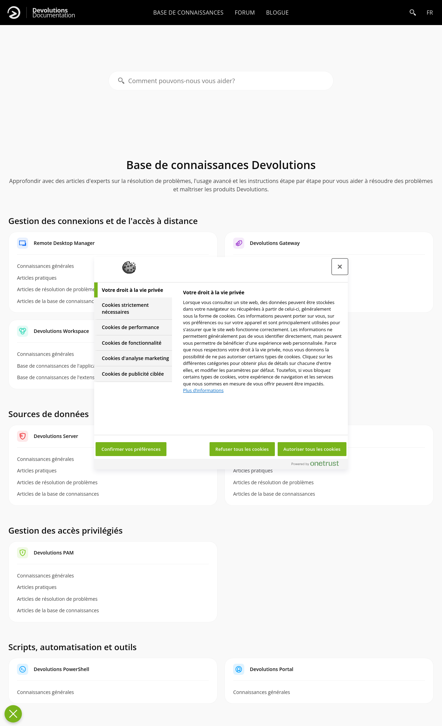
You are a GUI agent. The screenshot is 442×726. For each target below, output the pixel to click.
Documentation (53, 13)
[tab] (133, 290)
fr (430, 12)
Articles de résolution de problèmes (57, 482)
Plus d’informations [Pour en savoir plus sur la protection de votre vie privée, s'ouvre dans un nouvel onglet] (203, 390)
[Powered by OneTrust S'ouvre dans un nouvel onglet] (318, 465)
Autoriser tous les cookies (312, 449)
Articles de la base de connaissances (58, 493)
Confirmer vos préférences (131, 449)
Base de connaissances (188, 12)
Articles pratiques (37, 470)
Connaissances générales (45, 575)
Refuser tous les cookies (242, 449)
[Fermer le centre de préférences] (339, 266)
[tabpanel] (262, 343)
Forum (245, 12)
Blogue (277, 12)
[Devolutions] (14, 12)
